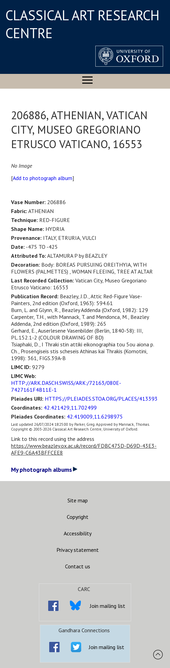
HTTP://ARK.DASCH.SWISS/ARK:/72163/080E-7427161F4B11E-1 (66, 386)
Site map (77, 500)
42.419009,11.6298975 (95, 416)
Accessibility (78, 533)
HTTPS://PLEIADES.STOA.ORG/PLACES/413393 (101, 398)
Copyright (77, 516)
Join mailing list (107, 605)
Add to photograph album (42, 178)
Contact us (77, 566)
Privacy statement (77, 549)
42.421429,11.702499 (70, 407)
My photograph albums (44, 470)
